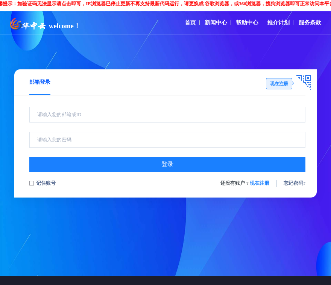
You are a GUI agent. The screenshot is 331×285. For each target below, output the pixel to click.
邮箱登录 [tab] (39, 82)
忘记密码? (295, 183)
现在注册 (259, 183)
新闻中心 (216, 23)
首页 (190, 23)
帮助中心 (247, 23)
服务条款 (310, 23)
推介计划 (278, 23)
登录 (167, 164)
